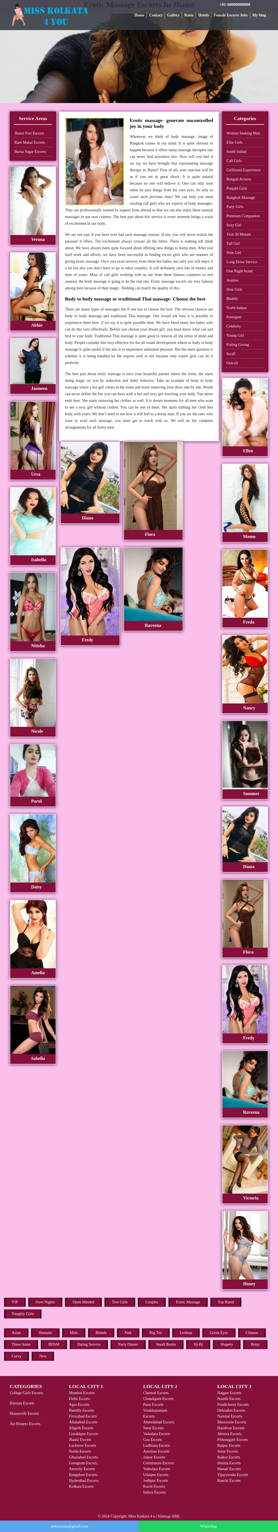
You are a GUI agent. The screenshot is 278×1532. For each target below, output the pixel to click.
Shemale (45, 1333)
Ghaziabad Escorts (83, 1457)
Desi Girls (234, 289)
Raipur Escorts (228, 1445)
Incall (231, 354)
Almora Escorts (229, 1434)
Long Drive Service (242, 262)
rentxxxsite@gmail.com (69, 1526)
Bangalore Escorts (83, 1475)
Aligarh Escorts (81, 1428)
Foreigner (234, 317)
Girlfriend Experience (243, 170)
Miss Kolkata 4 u (141, 1516)
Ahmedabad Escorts (158, 1422)
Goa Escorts (152, 1440)
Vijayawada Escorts (232, 1475)
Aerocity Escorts (82, 1469)
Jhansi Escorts (80, 1440)
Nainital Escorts (229, 1416)
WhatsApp (208, 1526)
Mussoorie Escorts (231, 1422)
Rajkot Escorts (228, 1457)
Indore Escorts (154, 1492)
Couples (151, 1302)
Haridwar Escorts (231, 1428)
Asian (16, 1333)
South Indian (237, 152)
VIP (15, 1302)
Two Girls (120, 1302)
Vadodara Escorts (156, 1434)
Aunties (233, 280)
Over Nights (45, 1302)
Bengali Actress (239, 179)
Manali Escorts (229, 1469)
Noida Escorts (80, 1451)
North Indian (237, 308)
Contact (155, 15)
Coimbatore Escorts (158, 1463)
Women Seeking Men (243, 133)
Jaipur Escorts (154, 1457)
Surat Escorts (153, 1428)
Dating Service (89, 1344)
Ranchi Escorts (229, 1481)
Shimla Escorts (229, 1463)
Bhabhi (232, 299)
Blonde (101, 1333)
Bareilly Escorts (81, 1410)
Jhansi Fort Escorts (29, 133)
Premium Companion (243, 216)
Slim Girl (234, 253)
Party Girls (235, 207)
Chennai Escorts (155, 1393)
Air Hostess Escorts (25, 1424)
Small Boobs (166, 1344)
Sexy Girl (234, 225)
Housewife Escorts (24, 1413)
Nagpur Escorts (229, 1393)
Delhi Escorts (79, 1399)
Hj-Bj (198, 1344)
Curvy (16, 1356)
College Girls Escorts (26, 1393)
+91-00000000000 (234, 4)
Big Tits (156, 1333)
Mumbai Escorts (82, 1393)
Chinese (252, 1333)
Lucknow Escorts (82, 1445)
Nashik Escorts (229, 1399)
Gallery (173, 15)
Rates (188, 15)
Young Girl (235, 335)
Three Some (21, 1344)
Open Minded (83, 1302)
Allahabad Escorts (83, 1422)
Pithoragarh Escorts (232, 1440)
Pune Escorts (153, 1404)
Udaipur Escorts (155, 1475)
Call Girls (234, 161)
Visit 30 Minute (239, 234)
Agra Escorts (79, 1404)
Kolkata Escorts (81, 1486)
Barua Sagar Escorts (30, 152)
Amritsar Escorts (156, 1451)
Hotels (203, 15)
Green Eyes (219, 1333)
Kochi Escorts (154, 1486)
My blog (259, 15)
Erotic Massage (188, 1302)
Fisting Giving (238, 345)
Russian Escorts (22, 1403)
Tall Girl (233, 243)
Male (74, 1333)
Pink (128, 1333)
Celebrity (234, 326)
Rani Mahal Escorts (29, 142)
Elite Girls (235, 142)
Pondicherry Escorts (233, 1404)
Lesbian (186, 1333)
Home (140, 15)
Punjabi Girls (237, 188)
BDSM (53, 1344)
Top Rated (226, 1302)
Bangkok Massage (241, 198)
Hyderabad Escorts (83, 1481)
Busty (255, 1344)
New (42, 1356)
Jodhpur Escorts (155, 1481)
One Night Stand (240, 271)
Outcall (232, 363)
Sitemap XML (169, 1516)
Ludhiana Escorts (156, 1445)
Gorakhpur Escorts (83, 1434)
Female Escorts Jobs (231, 15)
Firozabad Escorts (83, 1416)
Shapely (226, 1344)
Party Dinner (128, 1344)
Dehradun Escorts (231, 1410)
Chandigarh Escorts (158, 1399)
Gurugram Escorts (83, 1463)
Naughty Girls (23, 1314)
